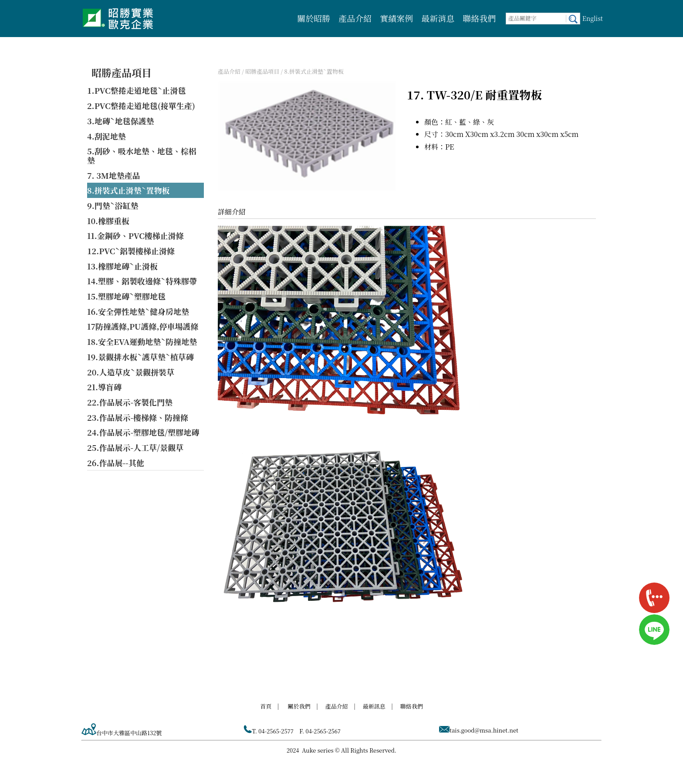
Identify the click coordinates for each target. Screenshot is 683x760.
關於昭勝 (313, 18)
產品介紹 (355, 18)
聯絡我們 (479, 18)
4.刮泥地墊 (106, 136)
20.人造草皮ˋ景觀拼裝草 (130, 372)
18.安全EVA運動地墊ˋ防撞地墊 (142, 341)
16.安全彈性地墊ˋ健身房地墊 (138, 311)
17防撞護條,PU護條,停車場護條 (143, 326)
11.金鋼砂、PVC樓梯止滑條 (135, 235)
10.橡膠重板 (108, 220)
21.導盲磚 (104, 386)
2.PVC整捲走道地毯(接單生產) (141, 105)
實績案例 (396, 18)
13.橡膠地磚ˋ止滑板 (122, 266)
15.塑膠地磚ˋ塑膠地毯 (126, 296)
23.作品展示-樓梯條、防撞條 (137, 417)
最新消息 (437, 18)
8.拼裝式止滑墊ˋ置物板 (128, 190)
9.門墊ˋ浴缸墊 (113, 205)
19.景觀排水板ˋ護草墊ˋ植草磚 (140, 356)
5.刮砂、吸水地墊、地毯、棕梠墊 (141, 155)
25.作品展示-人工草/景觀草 (135, 447)
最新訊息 (374, 706)
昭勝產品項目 (121, 72)
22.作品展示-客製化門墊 (129, 402)
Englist (592, 18)
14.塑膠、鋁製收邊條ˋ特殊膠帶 (142, 280)
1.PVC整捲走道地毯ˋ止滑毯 (136, 90)
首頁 (265, 706)
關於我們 (299, 706)
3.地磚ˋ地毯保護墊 (120, 120)
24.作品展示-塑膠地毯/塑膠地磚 (143, 432)
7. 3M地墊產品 (113, 175)
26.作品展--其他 (115, 462)
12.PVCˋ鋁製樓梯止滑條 (131, 250)
